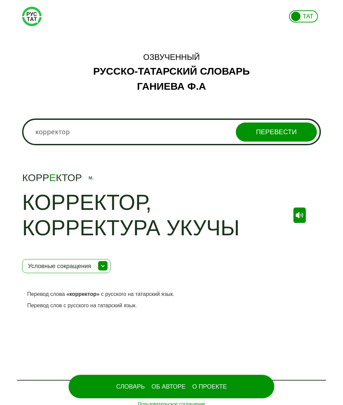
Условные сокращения (59, 266)
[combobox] (171, 131)
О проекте (209, 386)
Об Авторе (168, 386)
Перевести (276, 132)
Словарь (130, 386)
